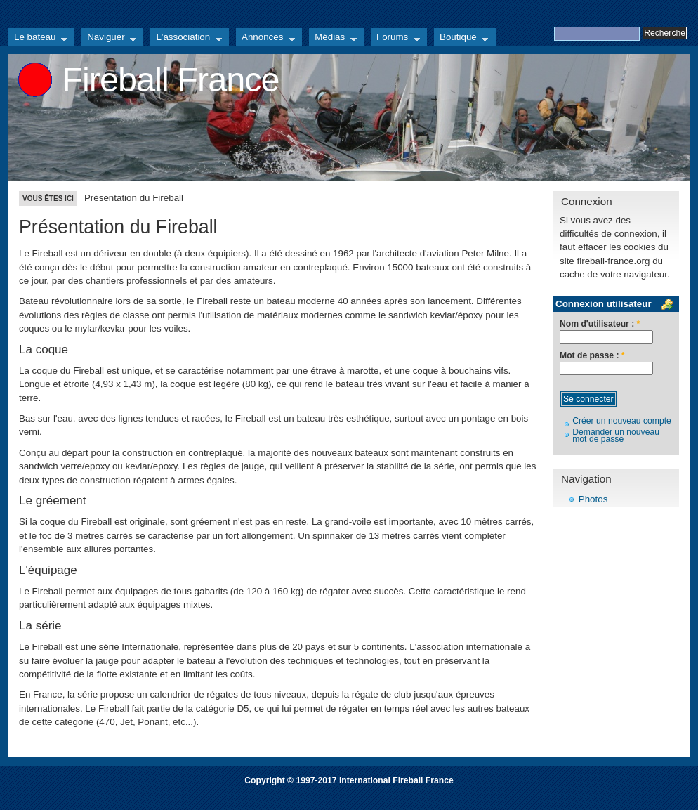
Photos (593, 499)
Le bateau (37, 39)
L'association (186, 39)
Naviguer (108, 39)
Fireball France (170, 79)
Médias (333, 39)
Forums (395, 39)
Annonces (265, 39)
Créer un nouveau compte (621, 421)
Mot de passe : (592, 356)
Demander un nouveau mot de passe (615, 436)
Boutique (461, 39)
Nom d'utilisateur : (600, 324)
